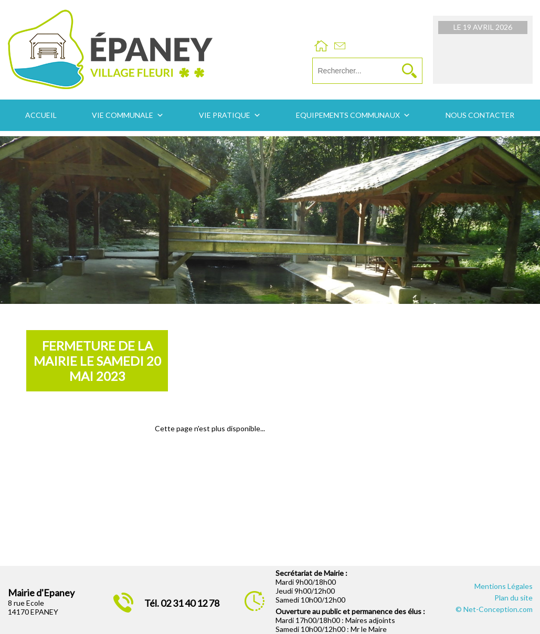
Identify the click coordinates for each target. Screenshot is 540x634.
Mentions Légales (503, 586)
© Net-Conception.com (494, 609)
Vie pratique (224, 115)
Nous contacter (480, 115)
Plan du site (513, 597)
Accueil (41, 115)
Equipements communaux (348, 115)
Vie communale (122, 115)
